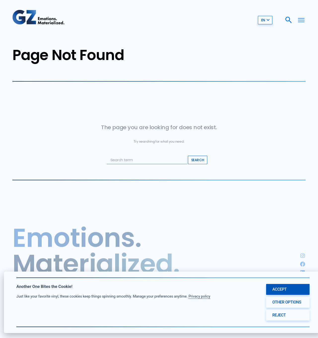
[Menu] (301, 20)
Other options (286, 302)
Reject (279, 315)
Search (197, 159)
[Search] (288, 20)
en (265, 20)
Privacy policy (199, 296)
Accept (279, 289)
